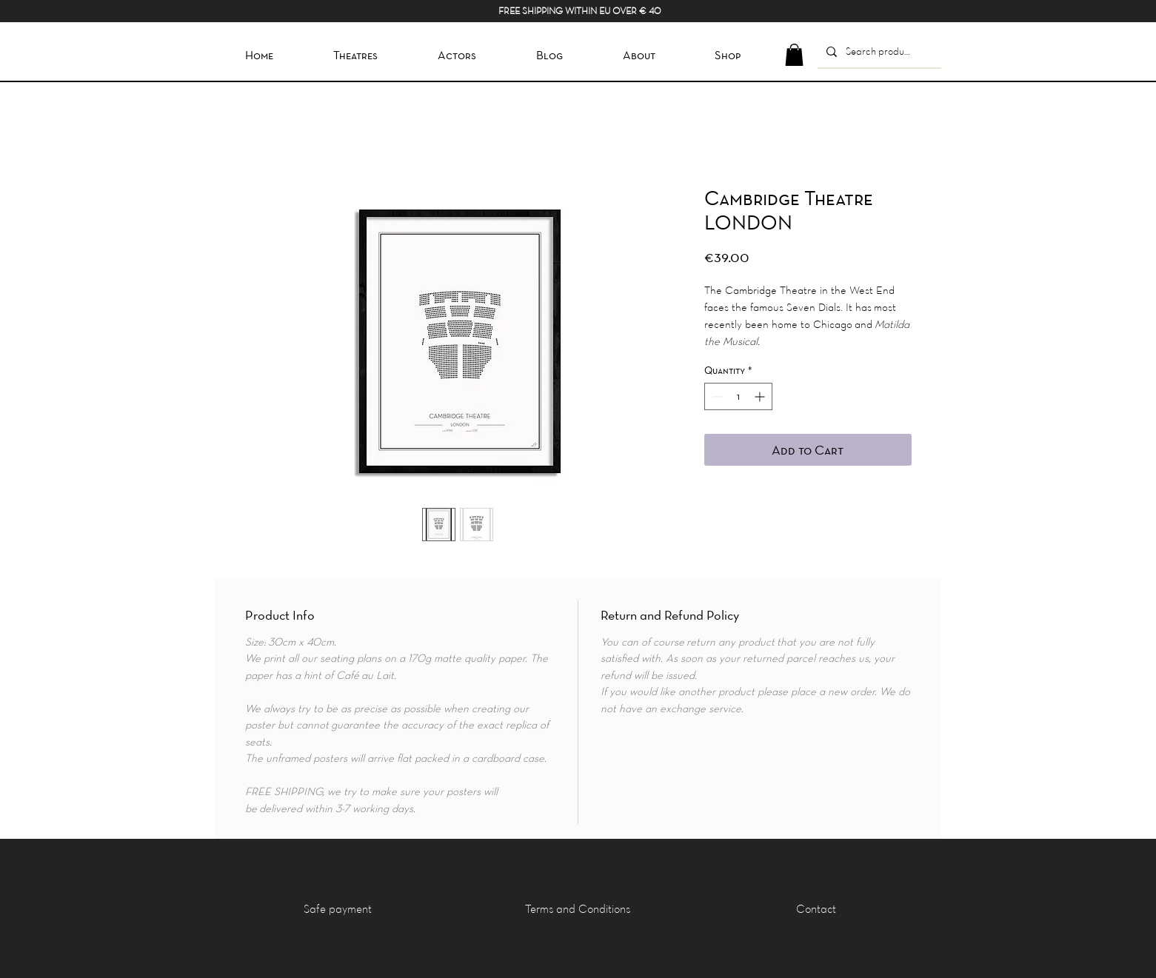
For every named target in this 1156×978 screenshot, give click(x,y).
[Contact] (816, 908)
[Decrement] (715, 396)
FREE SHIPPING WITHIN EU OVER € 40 (579, 10)
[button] (794, 55)
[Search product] (878, 51)
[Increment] (761, 396)
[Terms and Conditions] (578, 908)
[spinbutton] (738, 396)
